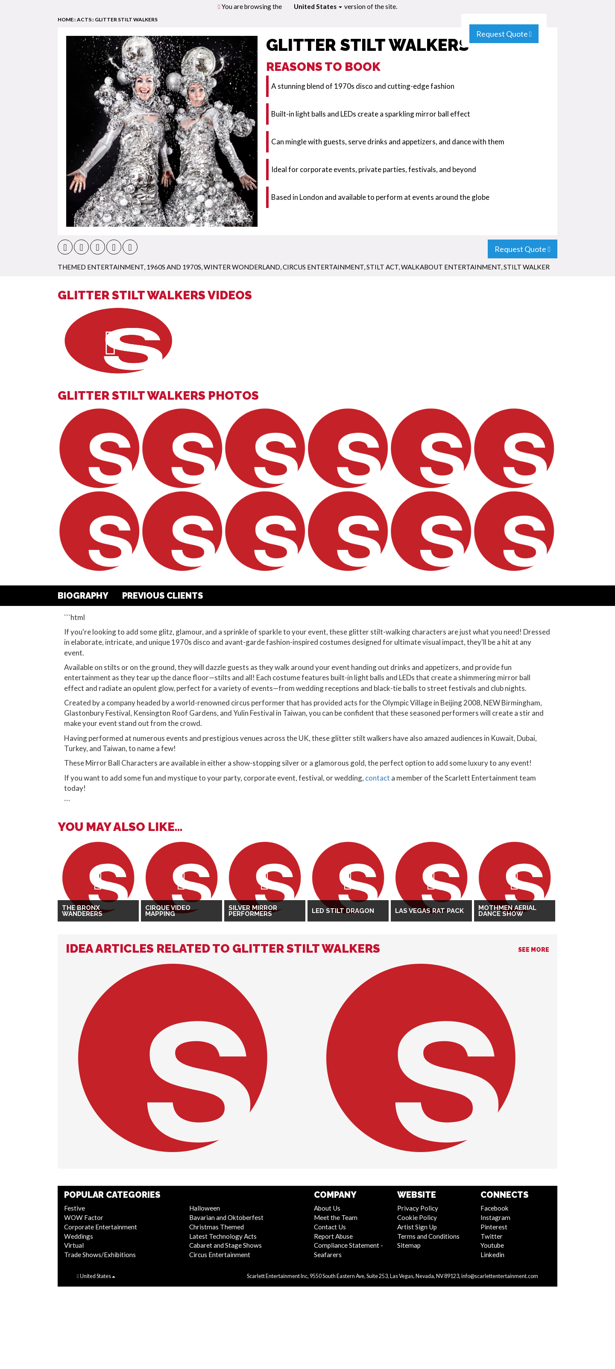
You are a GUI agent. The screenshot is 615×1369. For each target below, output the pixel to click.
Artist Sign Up (417, 1227)
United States (318, 6)
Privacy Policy (417, 1208)
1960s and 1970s (173, 267)
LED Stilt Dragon (343, 911)
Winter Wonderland (242, 267)
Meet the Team (335, 1217)
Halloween (204, 1208)
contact (377, 777)
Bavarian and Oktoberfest (226, 1217)
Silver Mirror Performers (252, 911)
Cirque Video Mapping (167, 911)
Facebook (494, 1208)
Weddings (78, 1236)
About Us (327, 1208)
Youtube (492, 1245)
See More (533, 949)
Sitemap (409, 1245)
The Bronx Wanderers (82, 911)
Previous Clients (162, 596)
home (65, 19)
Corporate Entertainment (100, 1227)
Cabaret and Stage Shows (225, 1245)
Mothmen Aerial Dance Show (507, 911)
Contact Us (330, 1227)
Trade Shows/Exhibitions (100, 1254)
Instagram (495, 1217)
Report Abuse (333, 1236)
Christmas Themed (216, 1227)
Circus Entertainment (323, 267)
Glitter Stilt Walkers (126, 19)
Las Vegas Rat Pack (429, 911)
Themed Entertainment (101, 267)
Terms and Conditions (428, 1236)
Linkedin (492, 1254)
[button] (65, 247)
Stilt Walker (527, 267)
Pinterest (493, 1227)
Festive (74, 1208)
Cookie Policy (417, 1217)
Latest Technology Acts (223, 1236)
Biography (83, 596)
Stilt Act (382, 267)
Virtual (74, 1245)
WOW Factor (83, 1217)
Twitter (491, 1236)
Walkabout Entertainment (451, 267)
